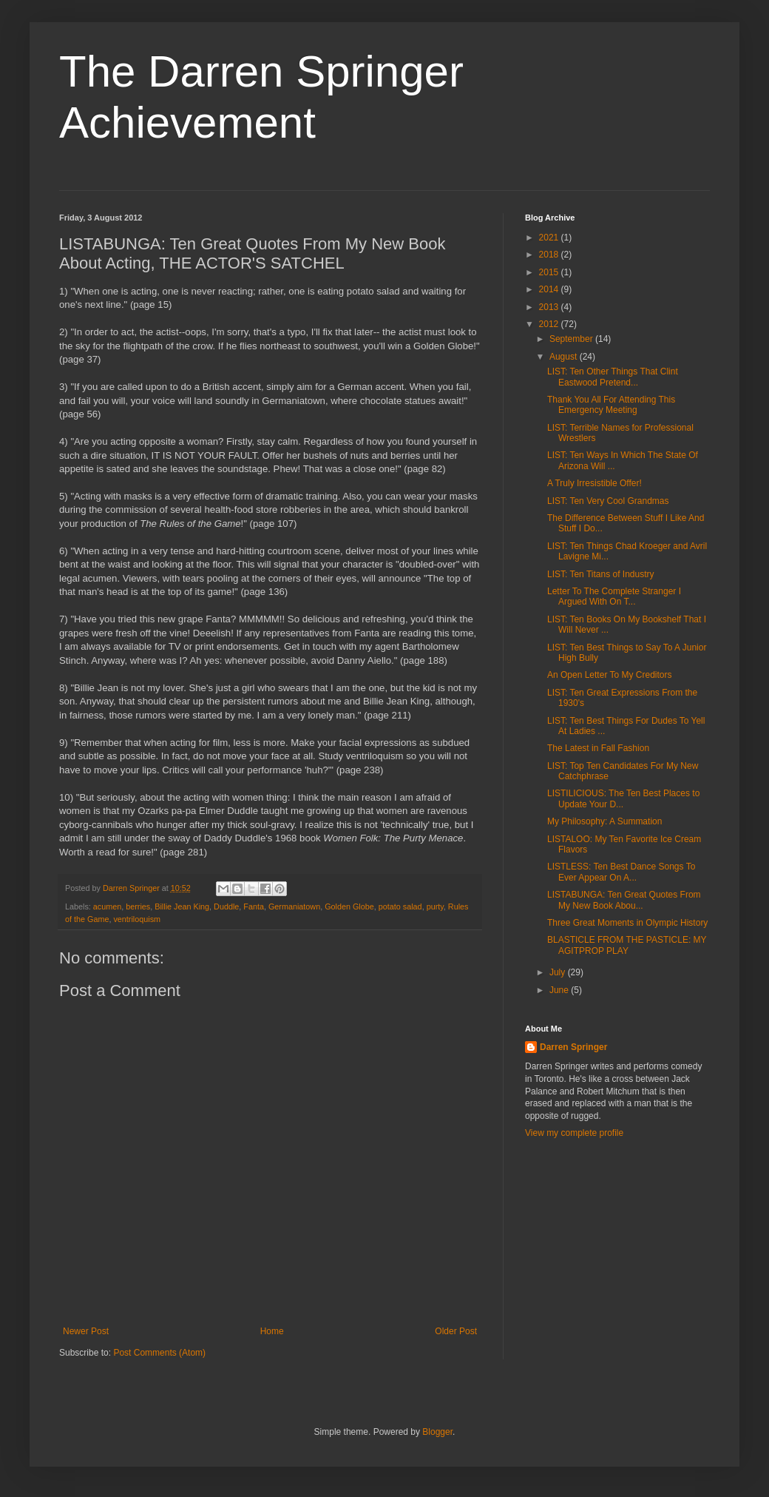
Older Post (456, 1331)
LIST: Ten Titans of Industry (600, 574)
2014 (550, 289)
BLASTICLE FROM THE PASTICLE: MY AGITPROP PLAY (626, 945)
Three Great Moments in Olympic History (627, 923)
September (572, 339)
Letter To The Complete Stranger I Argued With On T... (614, 596)
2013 (550, 307)
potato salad (400, 906)
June (560, 990)
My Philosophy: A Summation (604, 821)
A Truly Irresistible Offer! (594, 483)
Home (272, 1331)
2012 (550, 324)
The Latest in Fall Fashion (598, 748)
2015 (550, 272)
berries (138, 906)
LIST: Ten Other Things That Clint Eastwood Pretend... (612, 376)
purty (435, 906)
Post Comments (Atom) (159, 1353)
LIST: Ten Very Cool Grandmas (608, 501)
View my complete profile (574, 1133)
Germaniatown (294, 906)
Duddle (226, 906)
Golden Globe (349, 906)
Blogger (437, 1432)
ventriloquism (136, 919)
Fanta (253, 906)
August (564, 356)
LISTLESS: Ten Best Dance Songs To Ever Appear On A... (621, 871)
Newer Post (86, 1331)
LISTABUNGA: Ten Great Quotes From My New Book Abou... (624, 899)
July (558, 972)
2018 (550, 254)
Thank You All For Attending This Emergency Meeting (611, 404)
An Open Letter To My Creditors (609, 675)
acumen (107, 906)
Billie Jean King (182, 906)
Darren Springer (573, 1047)
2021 (550, 237)
